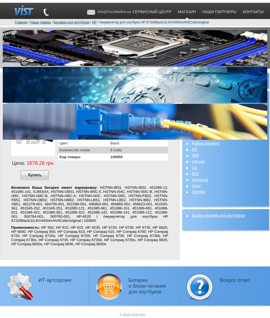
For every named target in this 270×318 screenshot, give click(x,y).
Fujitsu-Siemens (205, 143)
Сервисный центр (151, 12)
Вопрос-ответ (235, 280)
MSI (195, 173)
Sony (196, 186)
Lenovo (198, 161)
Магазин (187, 12)
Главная (21, 22)
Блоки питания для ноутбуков (218, 215)
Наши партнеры (219, 12)
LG (194, 167)
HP (194, 149)
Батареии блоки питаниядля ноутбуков (147, 286)
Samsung (200, 179)
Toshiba (198, 192)
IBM (195, 155)
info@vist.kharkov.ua (114, 12)
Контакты (253, 12)
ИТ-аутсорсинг (55, 280)
